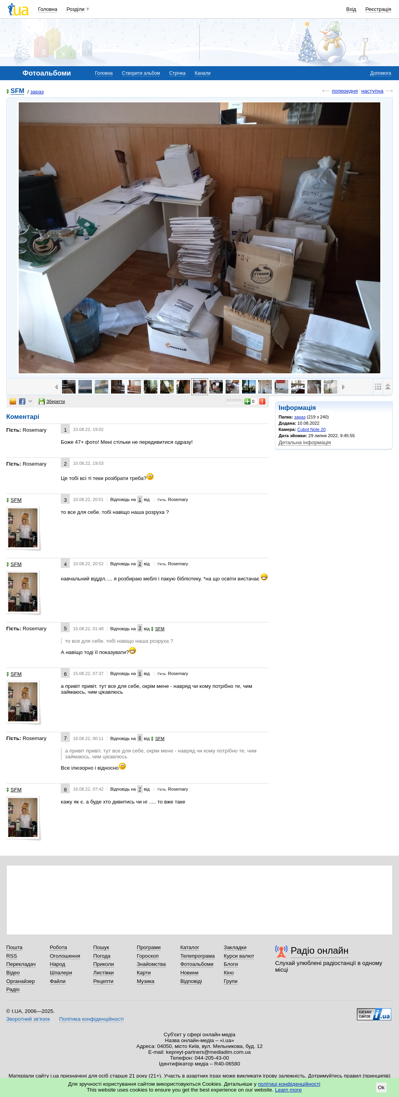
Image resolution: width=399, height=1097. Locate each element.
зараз (37, 92)
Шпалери (61, 973)
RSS (11, 956)
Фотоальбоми (197, 964)
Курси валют (239, 956)
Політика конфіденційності (91, 1019)
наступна (372, 91)
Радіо (12, 989)
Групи (230, 981)
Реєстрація (378, 9)
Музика (145, 981)
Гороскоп (148, 956)
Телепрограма (197, 956)
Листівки (103, 973)
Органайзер (20, 981)
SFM (17, 91)
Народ (57, 964)
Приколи (103, 964)
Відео (13, 973)
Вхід (351, 9)
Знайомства (151, 964)
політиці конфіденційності (289, 1084)
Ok (381, 1087)
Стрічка (177, 73)
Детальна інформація (305, 442)
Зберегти (52, 401)
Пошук (101, 947)
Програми (149, 947)
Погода (101, 956)
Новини (189, 973)
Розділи (76, 9)
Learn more (288, 1090)
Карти (144, 973)
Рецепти (103, 981)
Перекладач (20, 964)
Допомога (380, 73)
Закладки (235, 947)
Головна (47, 9)
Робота (58, 947)
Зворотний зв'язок (28, 1019)
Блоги (231, 964)
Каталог (190, 947)
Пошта (14, 947)
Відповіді (191, 981)
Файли (58, 981)
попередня (345, 91)
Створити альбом (141, 73)
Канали (203, 73)
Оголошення (65, 956)
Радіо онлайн (320, 950)
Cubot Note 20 (311, 429)
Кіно (229, 973)
